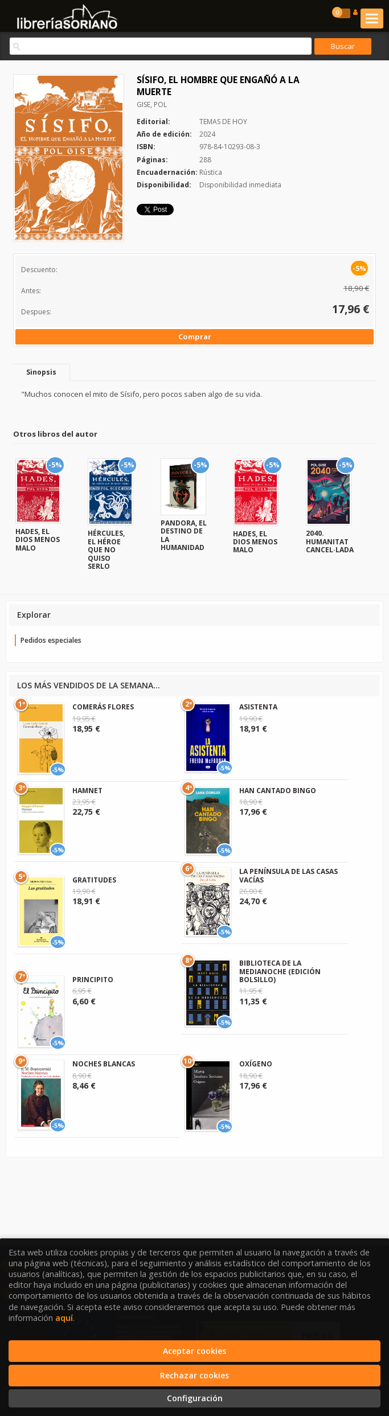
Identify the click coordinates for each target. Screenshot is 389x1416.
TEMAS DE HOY (223, 121)
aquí (64, 1317)
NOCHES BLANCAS (103, 1064)
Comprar (194, 336)
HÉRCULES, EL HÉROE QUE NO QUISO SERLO (106, 549)
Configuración (195, 1398)
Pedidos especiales (51, 640)
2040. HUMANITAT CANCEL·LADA (330, 541)
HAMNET (87, 790)
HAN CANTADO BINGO (277, 790)
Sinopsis (41, 372)
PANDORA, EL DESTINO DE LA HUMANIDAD (184, 535)
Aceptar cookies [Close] (194, 1350)
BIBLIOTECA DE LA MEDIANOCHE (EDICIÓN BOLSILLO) (280, 971)
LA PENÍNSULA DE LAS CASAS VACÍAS (288, 875)
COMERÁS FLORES (103, 707)
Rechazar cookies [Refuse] (194, 1375)
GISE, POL (152, 104)
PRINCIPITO (92, 979)
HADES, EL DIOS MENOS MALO (37, 540)
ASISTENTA (258, 707)
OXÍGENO (255, 1064)
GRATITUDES (94, 880)
